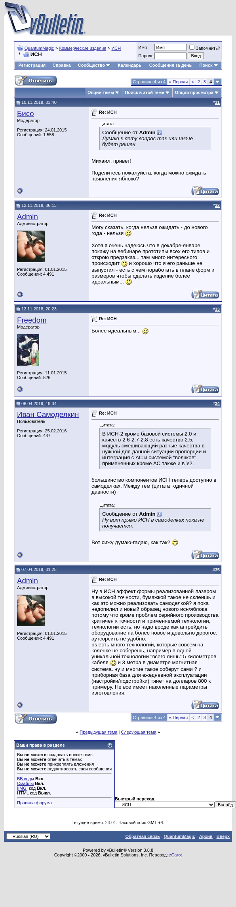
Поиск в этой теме (144, 92)
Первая (178, 81)
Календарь (129, 65)
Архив (206, 836)
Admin (27, 216)
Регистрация (32, 65)
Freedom (32, 320)
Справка (62, 65)
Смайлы (25, 783)
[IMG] (22, 788)
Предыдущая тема (98, 732)
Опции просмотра (194, 92)
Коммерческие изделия (82, 48)
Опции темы (101, 92)
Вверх (223, 836)
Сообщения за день (170, 65)
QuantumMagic (39, 48)
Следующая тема (138, 732)
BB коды (25, 778)
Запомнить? (204, 48)
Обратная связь (142, 836)
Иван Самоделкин (48, 414)
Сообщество (94, 65)
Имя (142, 47)
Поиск (208, 65)
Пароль (145, 55)
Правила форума (34, 802)
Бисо (25, 113)
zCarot (175, 855)
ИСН (116, 48)
